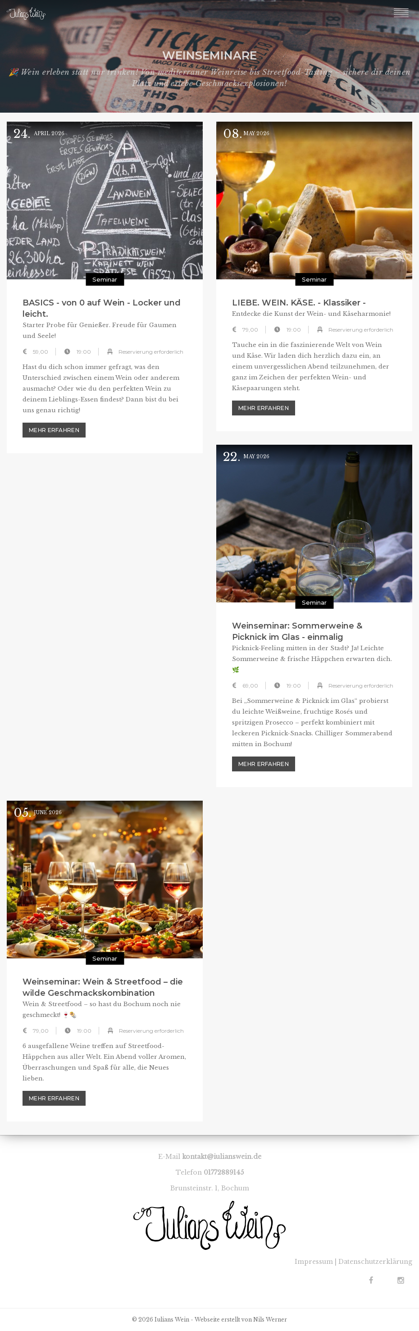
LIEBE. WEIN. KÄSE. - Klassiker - (299, 303)
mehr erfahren (54, 430)
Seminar (104, 279)
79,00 (250, 329)
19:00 (84, 351)
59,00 (40, 351)
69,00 (250, 685)
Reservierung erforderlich (150, 351)
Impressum (314, 1262)
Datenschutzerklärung (375, 1262)
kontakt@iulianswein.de (221, 1157)
